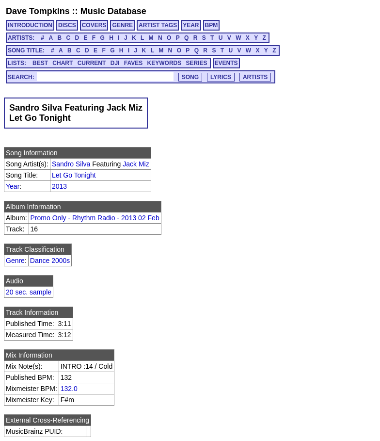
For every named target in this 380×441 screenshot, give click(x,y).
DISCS (67, 25)
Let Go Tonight (74, 175)
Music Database (113, 11)
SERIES (196, 63)
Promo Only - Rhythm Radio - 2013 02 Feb (95, 218)
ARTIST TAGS (158, 25)
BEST (40, 63)
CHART (62, 63)
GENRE (122, 25)
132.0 (69, 388)
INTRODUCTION (30, 25)
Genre (15, 260)
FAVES (133, 63)
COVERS (94, 25)
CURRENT (92, 63)
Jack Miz (136, 164)
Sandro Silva (71, 164)
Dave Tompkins (38, 11)
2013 (59, 186)
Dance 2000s (50, 260)
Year (12, 186)
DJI (115, 63)
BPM (211, 25)
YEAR (191, 25)
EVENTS (226, 63)
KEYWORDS (164, 63)
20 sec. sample (28, 292)
